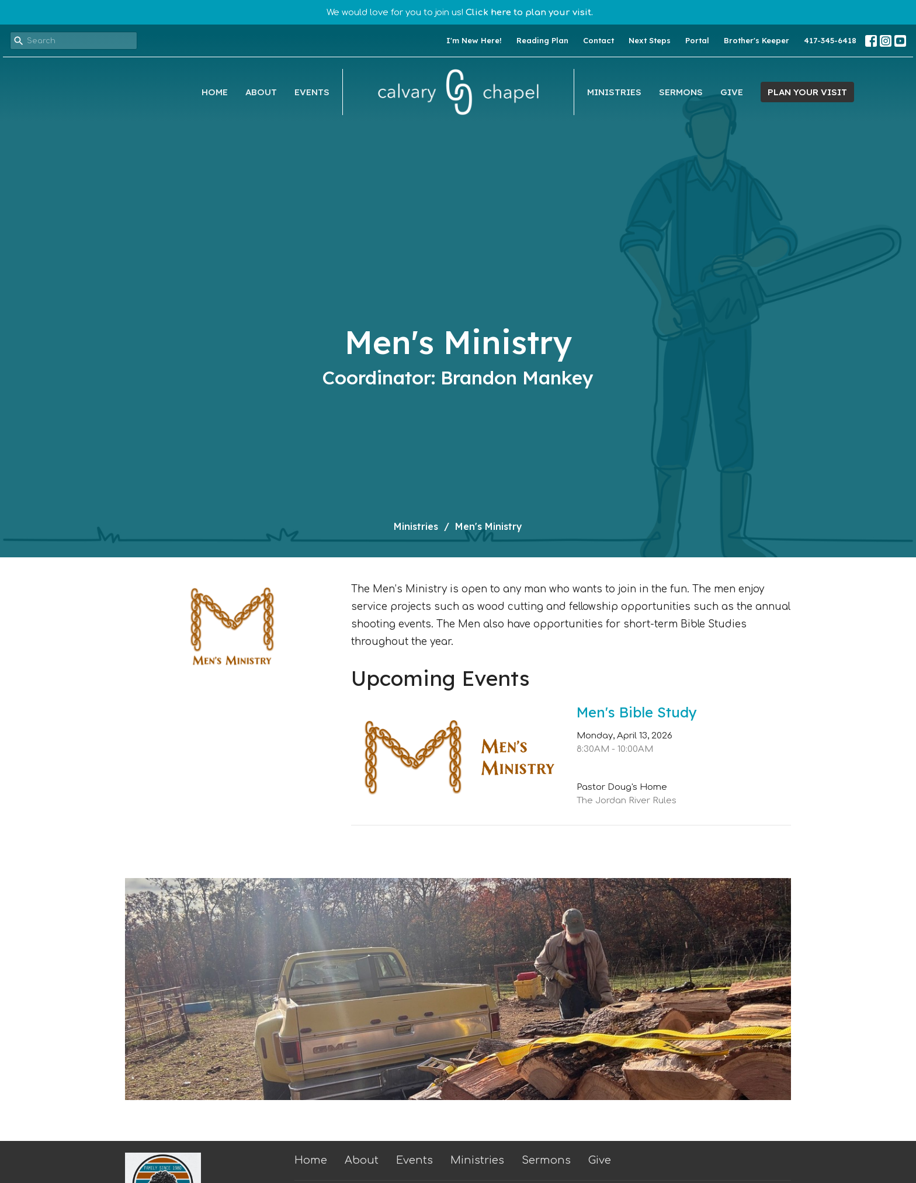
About (261, 92)
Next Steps (650, 40)
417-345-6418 (830, 40)
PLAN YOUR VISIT (807, 92)
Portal (697, 40)
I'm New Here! (474, 40)
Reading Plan (542, 40)
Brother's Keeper (756, 40)
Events (311, 92)
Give (731, 92)
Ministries (614, 92)
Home (215, 92)
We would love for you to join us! (460, 13)
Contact (598, 40)
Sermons (681, 92)
